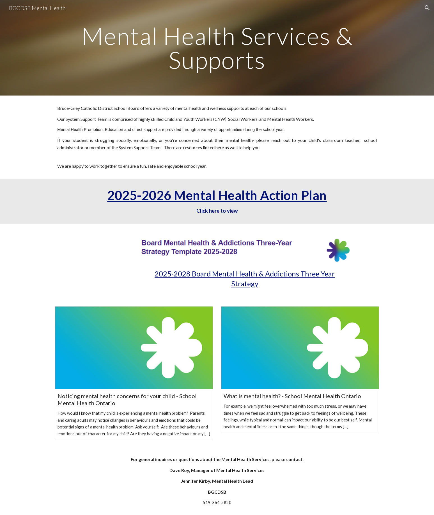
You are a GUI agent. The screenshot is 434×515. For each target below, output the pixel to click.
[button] (427, 8)
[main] (217, 48)
